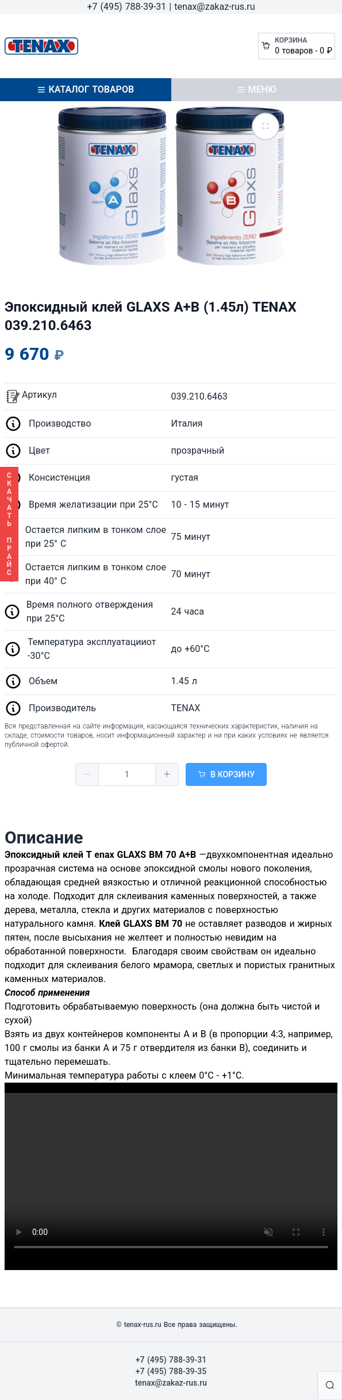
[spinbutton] (127, 774)
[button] (87, 774)
